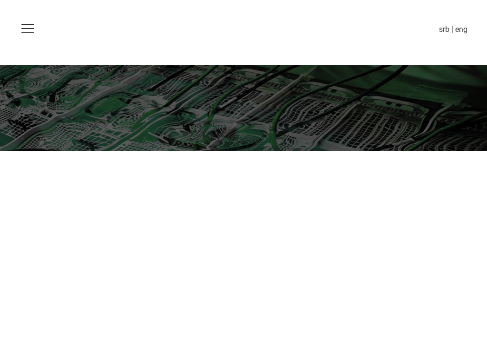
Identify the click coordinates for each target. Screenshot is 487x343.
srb (444, 28)
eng (461, 28)
